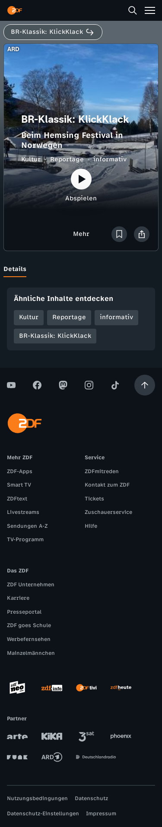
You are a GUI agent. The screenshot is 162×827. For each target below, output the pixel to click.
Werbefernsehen (29, 639)
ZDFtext (17, 499)
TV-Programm (25, 539)
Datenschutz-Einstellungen (43, 814)
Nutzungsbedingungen (37, 798)
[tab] (14, 269)
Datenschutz (91, 798)
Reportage (67, 159)
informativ (110, 159)
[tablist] (81, 269)
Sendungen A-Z (27, 526)
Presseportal (24, 612)
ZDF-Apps (19, 471)
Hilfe (91, 526)
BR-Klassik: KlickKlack (55, 336)
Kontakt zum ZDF (107, 485)
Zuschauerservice (108, 512)
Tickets (94, 499)
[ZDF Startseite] (14, 10)
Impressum (101, 814)
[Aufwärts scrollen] (144, 385)
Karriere (18, 598)
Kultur (31, 159)
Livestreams (23, 512)
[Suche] (132, 10)
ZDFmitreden (102, 471)
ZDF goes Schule (29, 625)
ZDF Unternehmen (30, 585)
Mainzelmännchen (31, 653)
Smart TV (19, 485)
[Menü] (150, 10)
